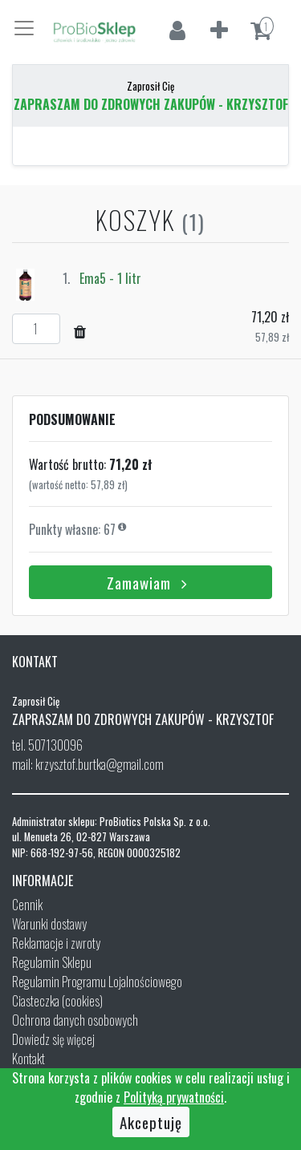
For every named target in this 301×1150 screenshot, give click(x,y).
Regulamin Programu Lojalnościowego (97, 981)
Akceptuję (151, 1122)
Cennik (27, 904)
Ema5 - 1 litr (110, 278)
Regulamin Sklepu (52, 962)
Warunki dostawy (49, 923)
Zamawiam (150, 582)
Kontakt (28, 1058)
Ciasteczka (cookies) (57, 1000)
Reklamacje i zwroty (56, 943)
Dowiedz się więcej (53, 1039)
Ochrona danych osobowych (75, 1020)
